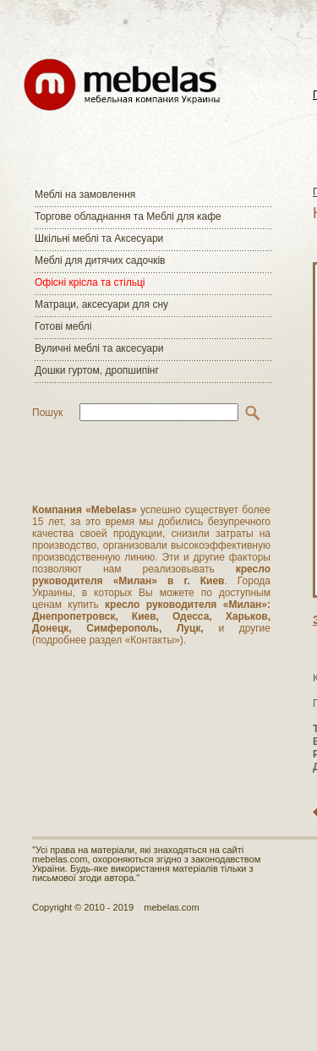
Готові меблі (63, 326)
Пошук (47, 413)
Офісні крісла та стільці (90, 282)
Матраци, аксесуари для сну (101, 304)
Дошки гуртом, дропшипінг (97, 370)
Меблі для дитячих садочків (100, 260)
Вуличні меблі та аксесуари (99, 348)
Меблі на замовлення (85, 194)
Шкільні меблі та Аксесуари (99, 238)
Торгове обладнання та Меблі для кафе (128, 216)
